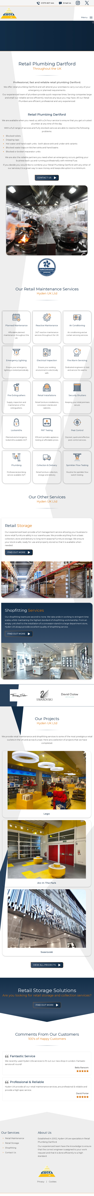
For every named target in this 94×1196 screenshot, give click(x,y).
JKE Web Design (70, 1192)
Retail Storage (12, 1140)
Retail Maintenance (14, 1135)
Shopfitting (10, 1145)
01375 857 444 (47, 3)
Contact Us (45, 177)
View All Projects (44, 962)
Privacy (41, 1177)
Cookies (53, 1177)
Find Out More (16, 549)
